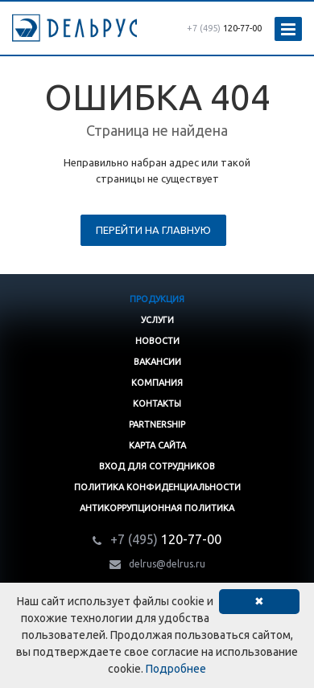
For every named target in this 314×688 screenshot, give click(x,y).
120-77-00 (224, 28)
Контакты (157, 403)
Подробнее (176, 668)
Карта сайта (157, 445)
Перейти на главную (153, 229)
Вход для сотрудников (157, 466)
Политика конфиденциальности (157, 487)
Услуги (157, 320)
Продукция (157, 299)
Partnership (157, 424)
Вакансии (157, 362)
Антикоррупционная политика (157, 508)
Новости (157, 341)
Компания (157, 382)
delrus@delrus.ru (167, 564)
